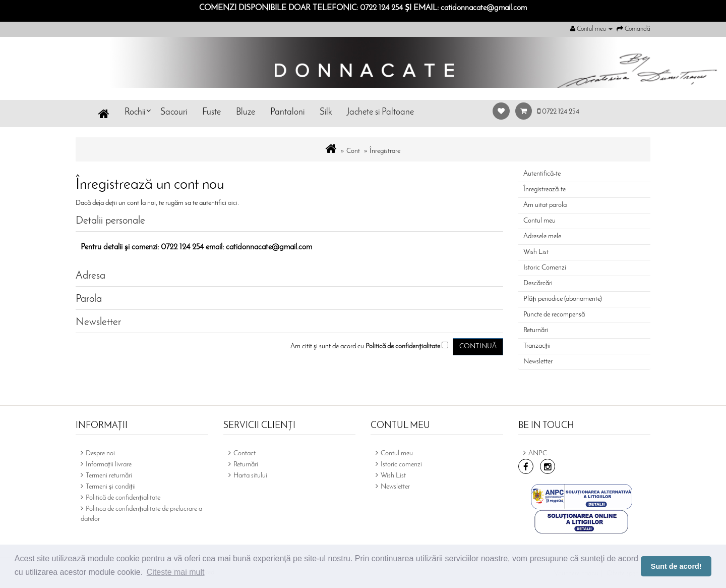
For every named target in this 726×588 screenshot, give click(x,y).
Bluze (245, 112)
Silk (326, 112)
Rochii (135, 112)
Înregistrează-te (544, 189)
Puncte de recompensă (554, 314)
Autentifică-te (542, 174)
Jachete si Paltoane (380, 112)
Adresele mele (542, 236)
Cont (353, 151)
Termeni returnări (109, 475)
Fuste (211, 112)
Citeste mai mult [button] (176, 572)
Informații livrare (109, 464)
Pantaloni (287, 112)
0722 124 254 (558, 112)
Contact (244, 453)
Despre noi (100, 453)
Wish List (536, 252)
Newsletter (538, 361)
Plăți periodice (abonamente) (562, 299)
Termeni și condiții (111, 487)
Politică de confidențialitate (123, 498)
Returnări (535, 330)
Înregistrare (385, 151)
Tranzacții (537, 346)
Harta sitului (250, 475)
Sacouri (173, 112)
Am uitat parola (545, 205)
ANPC (537, 453)
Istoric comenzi (401, 464)
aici (232, 203)
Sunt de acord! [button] (676, 566)
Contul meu (539, 221)
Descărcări (538, 283)
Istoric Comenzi (544, 268)
